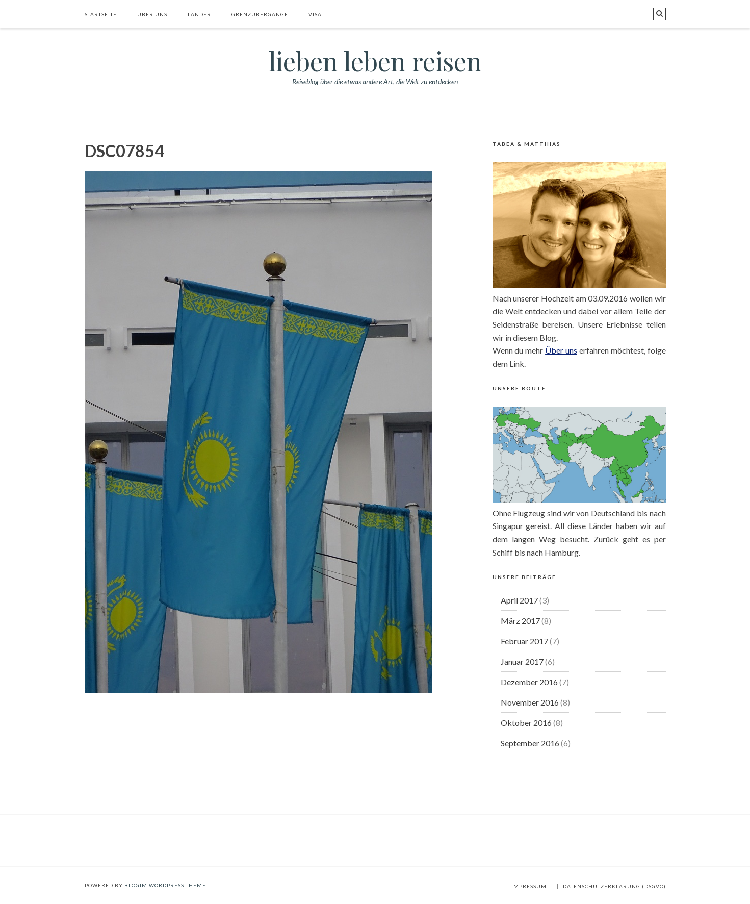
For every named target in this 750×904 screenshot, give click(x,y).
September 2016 (530, 743)
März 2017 (520, 620)
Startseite (101, 14)
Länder (199, 14)
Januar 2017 (522, 661)
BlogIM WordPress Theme (165, 885)
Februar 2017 (524, 641)
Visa (315, 14)
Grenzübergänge (259, 14)
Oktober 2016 (526, 722)
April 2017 (519, 600)
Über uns (152, 14)
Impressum (529, 886)
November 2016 (530, 702)
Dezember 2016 (529, 682)
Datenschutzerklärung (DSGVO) (614, 886)
